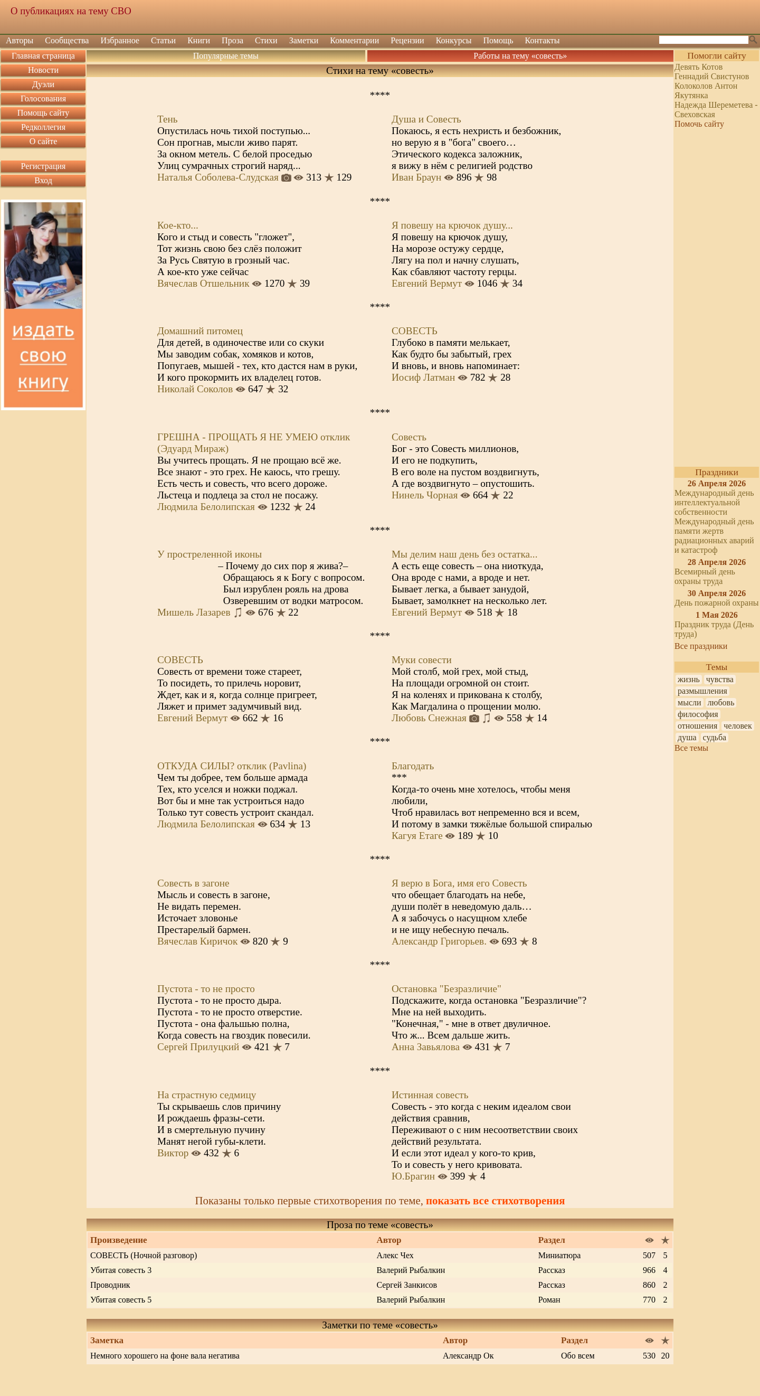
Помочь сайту (699, 123)
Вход (43, 180)
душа (687, 737)
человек (738, 725)
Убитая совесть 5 (120, 1299)
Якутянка (691, 95)
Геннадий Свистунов (711, 76)
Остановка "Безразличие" (446, 988)
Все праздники (700, 646)
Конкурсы (454, 40)
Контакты (542, 40)
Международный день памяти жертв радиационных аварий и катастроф (714, 535)
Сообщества (67, 40)
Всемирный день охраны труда (704, 576)
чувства (720, 679)
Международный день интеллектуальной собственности (714, 502)
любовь (721, 702)
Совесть (409, 436)
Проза (232, 40)
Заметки (304, 40)
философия (698, 714)
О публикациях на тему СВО (71, 10)
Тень (167, 119)
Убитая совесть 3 (120, 1270)
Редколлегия (43, 126)
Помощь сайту (43, 112)
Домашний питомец (200, 330)
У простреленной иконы (209, 554)
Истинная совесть (430, 1094)
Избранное (119, 40)
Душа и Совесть (426, 119)
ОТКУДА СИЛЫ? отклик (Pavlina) (231, 765)
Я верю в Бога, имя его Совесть (459, 883)
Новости (43, 69)
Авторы (19, 40)
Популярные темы (226, 55)
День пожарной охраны (716, 602)
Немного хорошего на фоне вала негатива (165, 1355)
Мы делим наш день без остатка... (464, 554)
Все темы (691, 747)
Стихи (266, 40)
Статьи (163, 40)
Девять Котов (698, 66)
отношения (697, 725)
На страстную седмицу (206, 1094)
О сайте (44, 141)
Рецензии (407, 40)
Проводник (110, 1284)
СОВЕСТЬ (415, 330)
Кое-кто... (177, 225)
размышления (702, 690)
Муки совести (422, 659)
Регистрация (43, 166)
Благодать (413, 765)
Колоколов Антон (705, 85)
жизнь (689, 679)
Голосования (43, 98)
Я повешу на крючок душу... (452, 225)
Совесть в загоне (193, 883)
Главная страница (43, 55)
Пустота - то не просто (206, 988)
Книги (198, 40)
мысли (689, 702)
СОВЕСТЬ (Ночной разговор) (143, 1255)
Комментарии (354, 40)
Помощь (498, 40)
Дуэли (43, 84)
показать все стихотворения (495, 1200)
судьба (715, 737)
